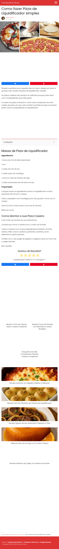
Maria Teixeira (10, 17)
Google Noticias (45, 542)
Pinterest (35, 542)
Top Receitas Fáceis (10, 2)
